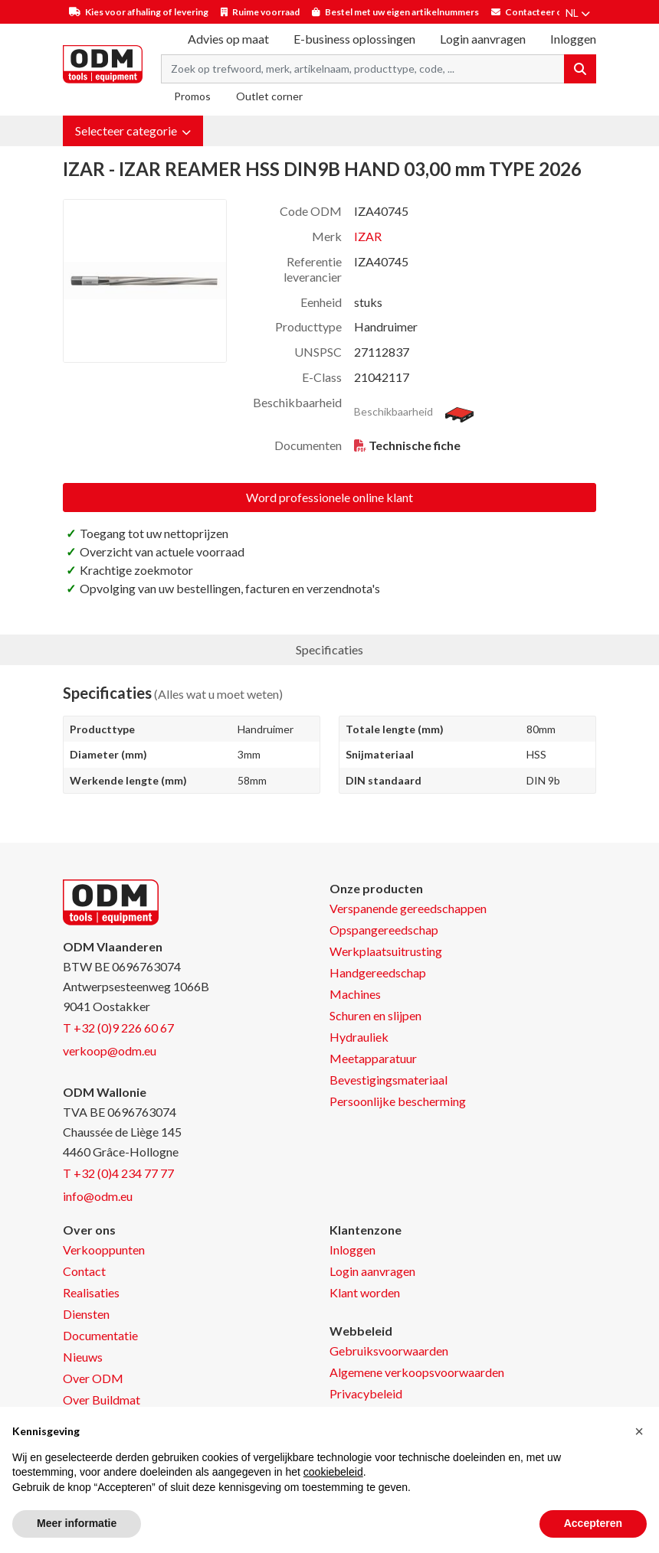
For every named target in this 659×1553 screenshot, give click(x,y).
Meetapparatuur (373, 1058)
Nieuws (83, 1356)
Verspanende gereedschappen (408, 908)
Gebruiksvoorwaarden (389, 1350)
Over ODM (93, 1378)
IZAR (368, 236)
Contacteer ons (538, 12)
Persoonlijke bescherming (398, 1101)
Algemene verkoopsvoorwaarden (417, 1372)
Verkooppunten (104, 1249)
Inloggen (352, 1249)
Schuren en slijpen (375, 1015)
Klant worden (365, 1292)
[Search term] (363, 68)
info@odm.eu (98, 1196)
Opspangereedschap (384, 929)
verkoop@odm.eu (109, 1050)
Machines (355, 994)
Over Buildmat (101, 1399)
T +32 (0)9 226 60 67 (118, 1027)
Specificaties (329, 649)
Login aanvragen (483, 38)
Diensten (86, 1314)
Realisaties (91, 1292)
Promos (192, 96)
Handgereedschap (378, 972)
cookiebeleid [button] (333, 1472)
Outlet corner (269, 96)
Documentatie (100, 1335)
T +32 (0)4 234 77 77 (118, 1173)
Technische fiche (415, 445)
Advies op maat (228, 38)
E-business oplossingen (354, 38)
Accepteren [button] (593, 1523)
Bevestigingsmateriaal (389, 1079)
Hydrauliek (359, 1036)
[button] (133, 131)
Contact (84, 1271)
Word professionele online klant (329, 497)
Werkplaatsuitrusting (386, 951)
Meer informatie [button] (76, 1523)
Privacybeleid (366, 1393)
